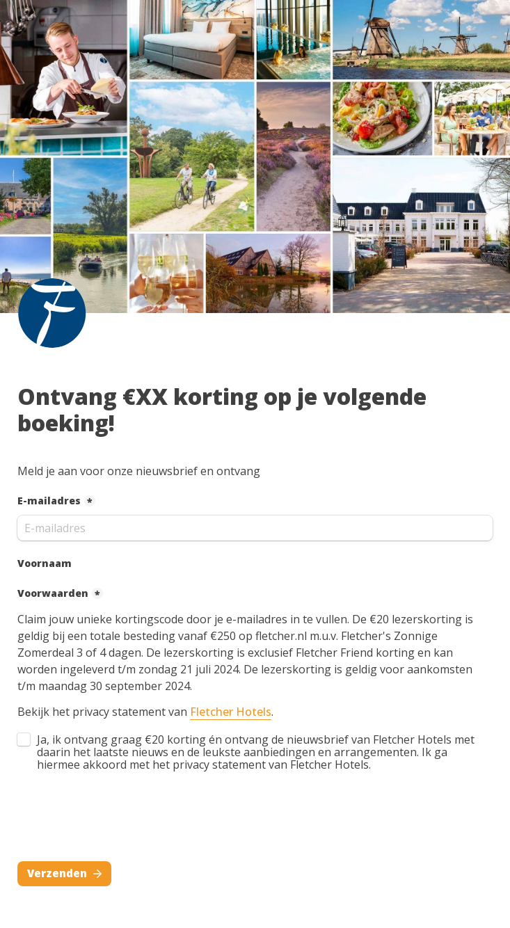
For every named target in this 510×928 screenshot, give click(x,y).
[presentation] (123, 819)
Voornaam (44, 563)
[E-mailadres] (255, 528)
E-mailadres (49, 500)
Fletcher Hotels (230, 711)
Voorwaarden (52, 593)
